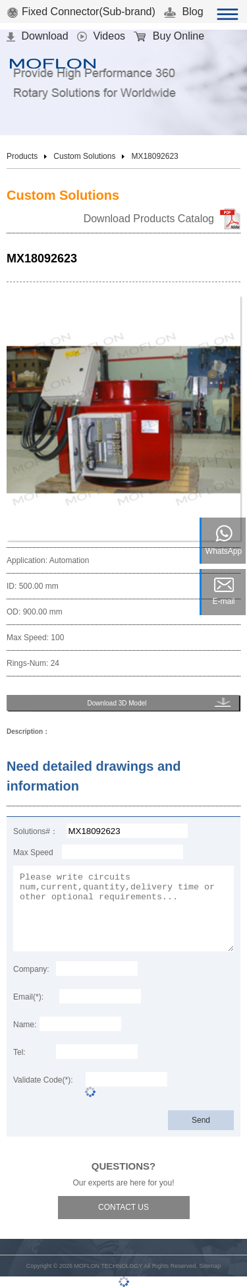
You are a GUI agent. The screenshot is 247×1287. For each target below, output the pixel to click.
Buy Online (169, 36)
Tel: (19, 1052)
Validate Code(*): (43, 1080)
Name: (24, 1024)
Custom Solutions (84, 156)
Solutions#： (35, 831)
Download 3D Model (116, 703)
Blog (183, 11)
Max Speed (33, 852)
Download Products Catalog (149, 218)
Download (38, 36)
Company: (31, 969)
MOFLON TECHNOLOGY (108, 1266)
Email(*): (28, 997)
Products (22, 156)
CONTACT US (123, 1207)
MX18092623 (154, 156)
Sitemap (210, 1266)
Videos (101, 36)
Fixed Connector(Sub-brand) (81, 11)
